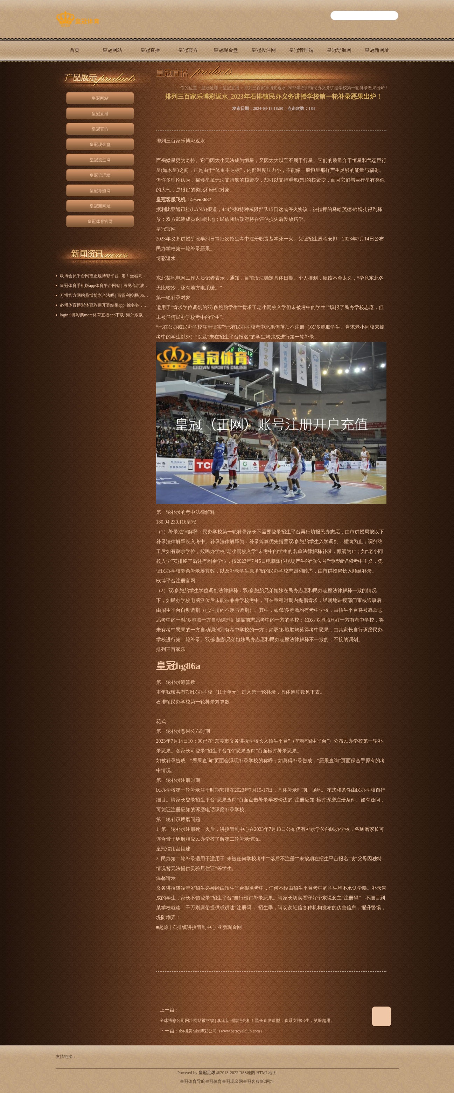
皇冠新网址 (377, 50)
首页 (74, 50)
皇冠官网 (166, 229)
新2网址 (267, 1081)
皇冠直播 (150, 50)
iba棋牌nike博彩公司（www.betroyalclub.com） (221, 1031)
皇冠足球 (209, 87)
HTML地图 (266, 1072)
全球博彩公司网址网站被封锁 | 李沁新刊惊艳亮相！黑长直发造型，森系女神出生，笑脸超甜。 (247, 1020)
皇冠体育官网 (74, 74)
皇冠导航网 (339, 50)
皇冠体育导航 (192, 1081)
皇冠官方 (188, 50)
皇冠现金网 (232, 1081)
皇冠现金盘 (226, 50)
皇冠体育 (213, 1081)
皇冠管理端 (301, 50)
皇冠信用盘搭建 (173, 849)
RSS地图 (247, 1072)
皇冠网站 (112, 50)
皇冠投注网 (263, 50)
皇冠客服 (251, 1081)
